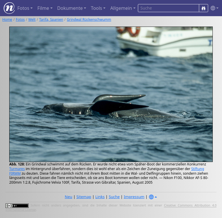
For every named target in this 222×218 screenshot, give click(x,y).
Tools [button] (96, 8)
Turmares (17, 168)
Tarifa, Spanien (51, 19)
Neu (68, 196)
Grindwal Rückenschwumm (89, 19)
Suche (114, 196)
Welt (32, 19)
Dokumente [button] (70, 8)
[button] (213, 8)
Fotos (20, 19)
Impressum (134, 196)
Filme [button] (43, 8)
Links (100, 196)
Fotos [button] (23, 8)
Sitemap (83, 196)
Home (7, 19)
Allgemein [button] (121, 8)
